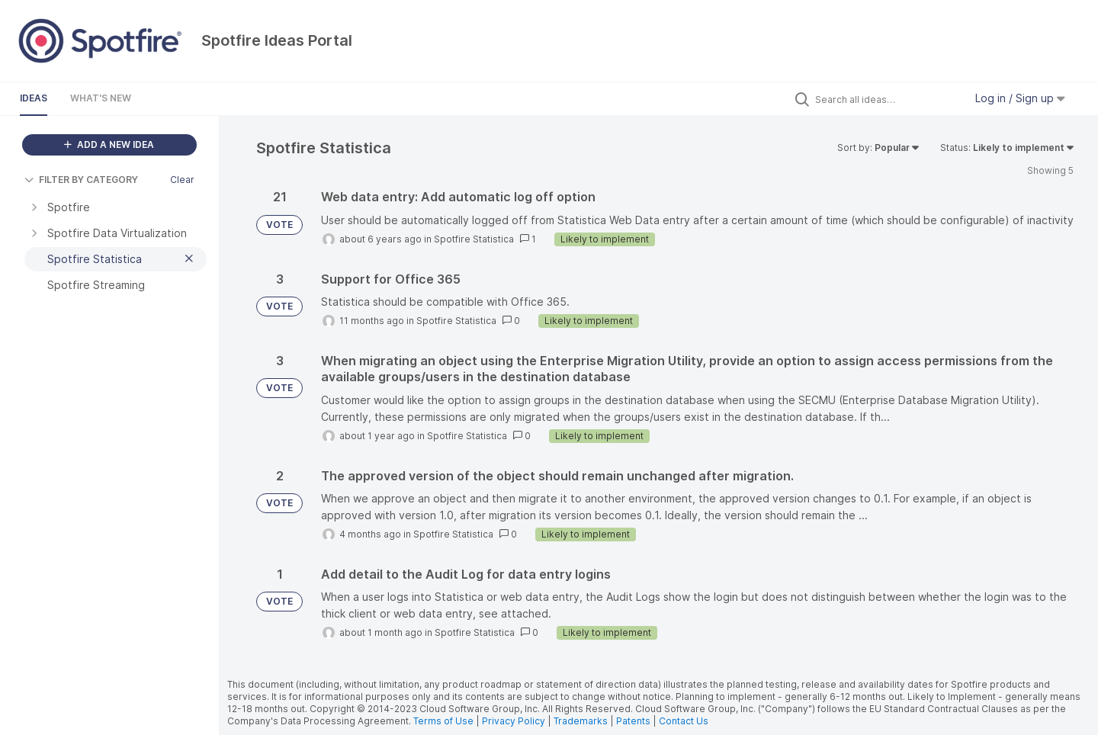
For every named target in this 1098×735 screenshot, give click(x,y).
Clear (182, 179)
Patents (633, 721)
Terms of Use (443, 721)
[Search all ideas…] (886, 99)
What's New (100, 98)
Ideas (33, 98)
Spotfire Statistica (474, 239)
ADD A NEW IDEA (109, 144)
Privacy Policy (513, 721)
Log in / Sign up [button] (1020, 97)
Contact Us (683, 721)
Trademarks (582, 721)
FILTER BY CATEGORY (81, 179)
